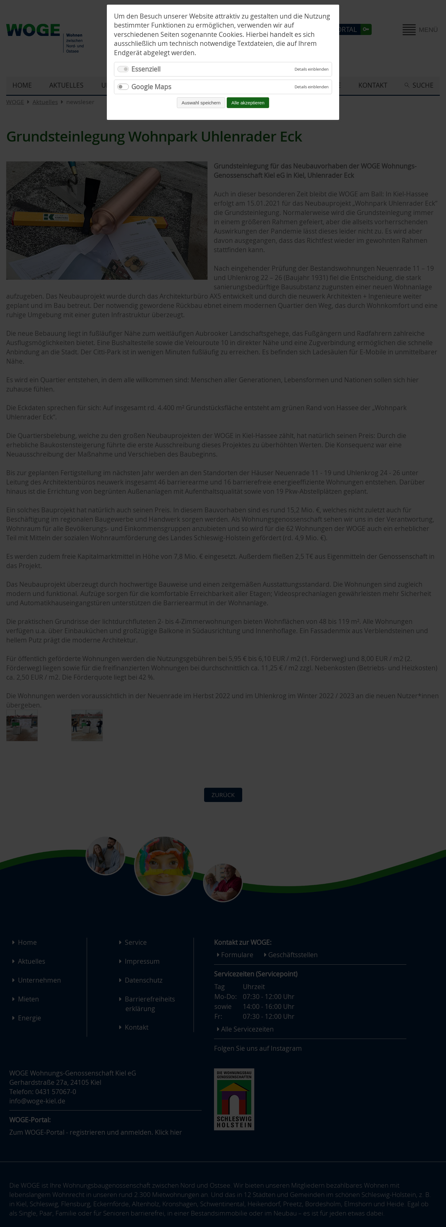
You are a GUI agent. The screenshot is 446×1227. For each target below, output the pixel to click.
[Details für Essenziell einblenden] (311, 69)
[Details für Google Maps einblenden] (311, 87)
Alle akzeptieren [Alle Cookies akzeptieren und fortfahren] (248, 102)
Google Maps (151, 86)
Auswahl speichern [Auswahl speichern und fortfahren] (201, 102)
